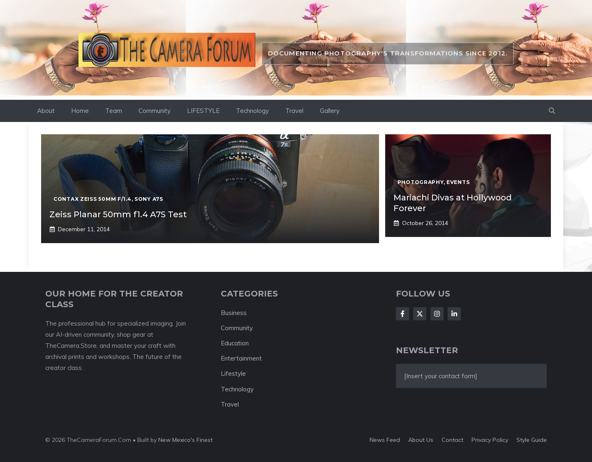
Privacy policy (490, 440)
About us (420, 440)
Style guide (531, 440)
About (46, 111)
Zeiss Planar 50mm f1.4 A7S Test (118, 214)
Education (235, 343)
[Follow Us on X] (419, 313)
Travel (294, 111)
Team (113, 111)
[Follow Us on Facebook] (402, 313)
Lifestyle (233, 373)
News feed (385, 440)
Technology (252, 111)
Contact (452, 440)
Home (80, 111)
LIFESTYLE (203, 111)
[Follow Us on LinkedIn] (454, 313)
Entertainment (241, 358)
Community (155, 111)
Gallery (330, 111)
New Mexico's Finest (185, 440)
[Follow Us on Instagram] (437, 313)
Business (234, 313)
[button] (552, 111)
